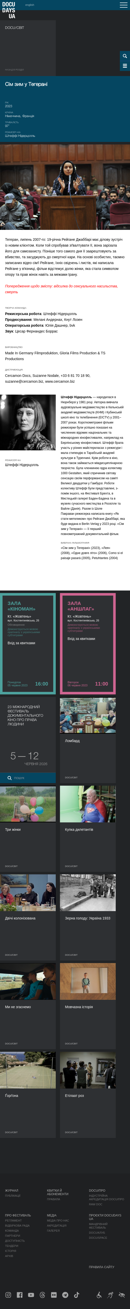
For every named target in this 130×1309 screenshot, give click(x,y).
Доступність (15, 1240)
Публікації (12, 1195)
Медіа (52, 1215)
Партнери (12, 1235)
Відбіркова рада (17, 1225)
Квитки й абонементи (57, 1192)
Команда (12, 1230)
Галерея (53, 1230)
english (29, 4)
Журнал (11, 1190)
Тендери (11, 1245)
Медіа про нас (58, 1220)
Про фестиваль (18, 1215)
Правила (53, 1199)
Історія (10, 1250)
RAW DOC (95, 1204)
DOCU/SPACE (98, 1237)
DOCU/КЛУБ (97, 1232)
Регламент (13, 1220)
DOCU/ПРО (97, 1190)
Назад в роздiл (14, 69)
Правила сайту (101, 1267)
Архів (9, 1256)
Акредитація (57, 1225)
